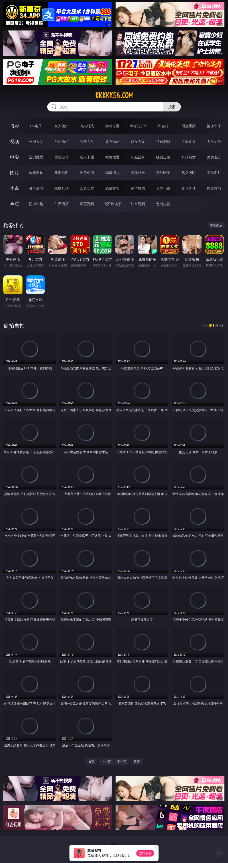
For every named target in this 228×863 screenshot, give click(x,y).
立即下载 (145, 853)
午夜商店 (61, 203)
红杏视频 (138, 203)
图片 (14, 173)
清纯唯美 (163, 172)
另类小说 (163, 188)
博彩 (14, 126)
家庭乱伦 (61, 188)
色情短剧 (163, 203)
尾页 (137, 762)
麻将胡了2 (138, 125)
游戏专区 (112, 125)
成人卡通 (87, 157)
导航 (14, 204)
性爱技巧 (214, 188)
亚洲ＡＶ (36, 141)
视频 (14, 141)
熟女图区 (188, 172)
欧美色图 (87, 172)
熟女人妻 (138, 141)
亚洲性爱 (36, 157)
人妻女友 (87, 188)
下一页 (121, 762)
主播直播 (188, 141)
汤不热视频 (112, 203)
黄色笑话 (188, 188)
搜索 (171, 106)
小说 (14, 188)
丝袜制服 (163, 141)
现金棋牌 (188, 125)
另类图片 (214, 172)
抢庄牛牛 (214, 125)
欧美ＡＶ (87, 141)
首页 (91, 762)
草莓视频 (87, 203)
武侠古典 (112, 188)
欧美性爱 (112, 157)
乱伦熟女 (188, 157)
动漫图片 (112, 172)
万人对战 (87, 125)
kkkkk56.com (114, 95)
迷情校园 (138, 188)
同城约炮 (36, 203)
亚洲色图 (61, 172)
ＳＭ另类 (214, 141)
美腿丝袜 (138, 172)
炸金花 (163, 125)
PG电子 (36, 125)
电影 (14, 157)
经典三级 (163, 157)
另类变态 (214, 157)
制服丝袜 (138, 157)
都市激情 (36, 188)
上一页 (106, 762)
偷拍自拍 (61, 157)
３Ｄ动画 (112, 141)
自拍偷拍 (61, 141)
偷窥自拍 (36, 172)
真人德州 (61, 125)
